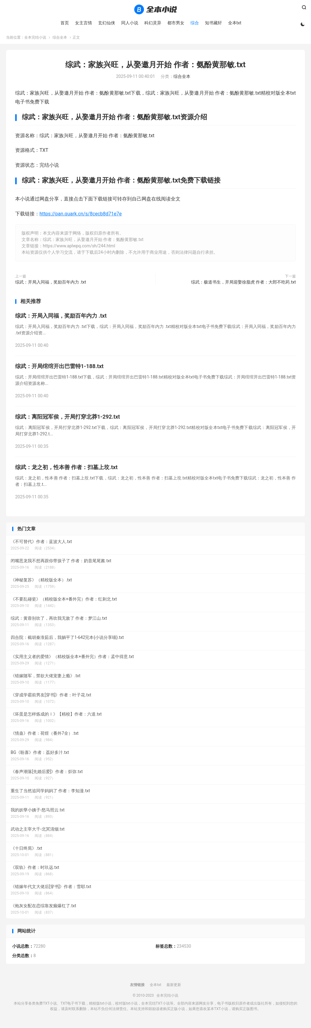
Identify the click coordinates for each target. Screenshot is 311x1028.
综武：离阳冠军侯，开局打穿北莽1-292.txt (67, 418)
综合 (194, 22)
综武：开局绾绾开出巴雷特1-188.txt (59, 368)
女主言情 (82, 22)
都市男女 (175, 22)
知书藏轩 (212, 22)
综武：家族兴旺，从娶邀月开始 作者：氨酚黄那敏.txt (155, 66)
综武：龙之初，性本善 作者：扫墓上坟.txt (66, 469)
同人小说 (129, 22)
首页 (64, 22)
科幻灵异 (152, 22)
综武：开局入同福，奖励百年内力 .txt (50, 284)
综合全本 (60, 39)
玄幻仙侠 (105, 22)
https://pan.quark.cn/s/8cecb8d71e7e (80, 215)
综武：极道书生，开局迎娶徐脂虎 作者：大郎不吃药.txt (243, 284)
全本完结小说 (155, 9)
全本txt (234, 22)
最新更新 (173, 987)
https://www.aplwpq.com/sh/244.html (79, 248)
